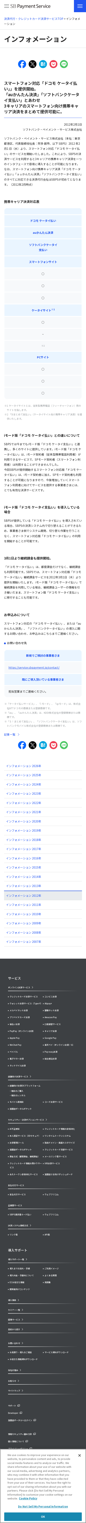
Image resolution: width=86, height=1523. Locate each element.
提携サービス (14, 1319)
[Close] (79, 1455)
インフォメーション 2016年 (23, 858)
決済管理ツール (17, 1142)
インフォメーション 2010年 (23, 914)
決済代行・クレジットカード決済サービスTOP (33, 19)
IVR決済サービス (52, 1163)
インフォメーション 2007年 (23, 942)
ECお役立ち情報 (17, 1282)
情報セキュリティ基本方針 (20, 1434)
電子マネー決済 (17, 1058)
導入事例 (12, 1300)
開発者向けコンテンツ (20, 1289)
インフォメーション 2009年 (23, 923)
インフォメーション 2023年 (23, 793)
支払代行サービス (18, 1194)
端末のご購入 (17, 1090)
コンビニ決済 (51, 996)
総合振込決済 (51, 1058)
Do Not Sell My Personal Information (43, 1506)
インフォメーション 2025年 (23, 775)
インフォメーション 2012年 (23, 896)
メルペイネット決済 (19, 1010)
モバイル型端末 (17, 1101)
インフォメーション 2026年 (23, 766)
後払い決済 (15, 1024)
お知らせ (12, 1380)
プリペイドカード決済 (20, 1017)
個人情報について (16, 1441)
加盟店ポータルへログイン (20, 1420)
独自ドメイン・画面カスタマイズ (60, 1142)
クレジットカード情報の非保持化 (60, 1128)
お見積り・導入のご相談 (21, 1352)
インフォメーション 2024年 (23, 784)
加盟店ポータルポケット (21, 1149)
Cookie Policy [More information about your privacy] (28, 1498)
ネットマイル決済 (18, 1065)
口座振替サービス (53, 1024)
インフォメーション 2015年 (23, 867)
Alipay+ (48, 1003)
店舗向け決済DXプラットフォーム (25, 1085)
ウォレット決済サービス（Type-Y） (26, 1003)
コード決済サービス (54, 1101)
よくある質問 (51, 1275)
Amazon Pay (51, 1017)
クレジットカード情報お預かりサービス (26, 1165)
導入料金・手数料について (22, 1275)
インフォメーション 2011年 (23, 905)
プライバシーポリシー (18, 1448)
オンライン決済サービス (19, 987)
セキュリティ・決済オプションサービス (26, 1119)
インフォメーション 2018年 (23, 840)
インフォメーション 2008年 (23, 932)
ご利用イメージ (52, 1268)
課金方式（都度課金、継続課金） (25, 1156)
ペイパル (14, 1051)
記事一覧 (9, 734)
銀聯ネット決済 (52, 1010)
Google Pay (50, 1037)
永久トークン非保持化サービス (24, 1174)
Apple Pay (14, 1037)
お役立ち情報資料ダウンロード (24, 1359)
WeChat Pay (15, 1044)
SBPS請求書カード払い (20, 1214)
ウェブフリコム (52, 1194)
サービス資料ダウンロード (57, 1352)
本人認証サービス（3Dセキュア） (25, 1135)
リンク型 (14, 1234)
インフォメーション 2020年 (23, 821)
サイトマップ (14, 1390)
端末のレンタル (18, 1095)
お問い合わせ (14, 1343)
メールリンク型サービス (56, 1156)
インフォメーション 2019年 (23, 830)
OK (43, 1517)
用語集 (48, 1282)
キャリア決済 (51, 1031)
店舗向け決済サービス (18, 1076)
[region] (43, 1486)
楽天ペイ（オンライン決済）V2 (59, 1044)
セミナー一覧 (14, 1309)
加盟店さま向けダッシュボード (59, 1174)
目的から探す (14, 1329)
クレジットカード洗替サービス (59, 1149)
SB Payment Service (27, 7)
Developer (13, 1412)
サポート (12, 1405)
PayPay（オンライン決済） (22, 1031)
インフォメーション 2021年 (23, 812)
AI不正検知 (14, 1128)
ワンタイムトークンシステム (58, 1135)
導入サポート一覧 (16, 1259)
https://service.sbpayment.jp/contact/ (33, 667)
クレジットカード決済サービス (24, 996)
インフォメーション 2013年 (23, 886)
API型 (47, 1234)
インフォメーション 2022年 (23, 803)
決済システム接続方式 (18, 1225)
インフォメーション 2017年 (23, 849)
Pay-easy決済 (51, 1051)
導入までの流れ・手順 (20, 1268)
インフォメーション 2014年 (23, 877)
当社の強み (13, 1370)
